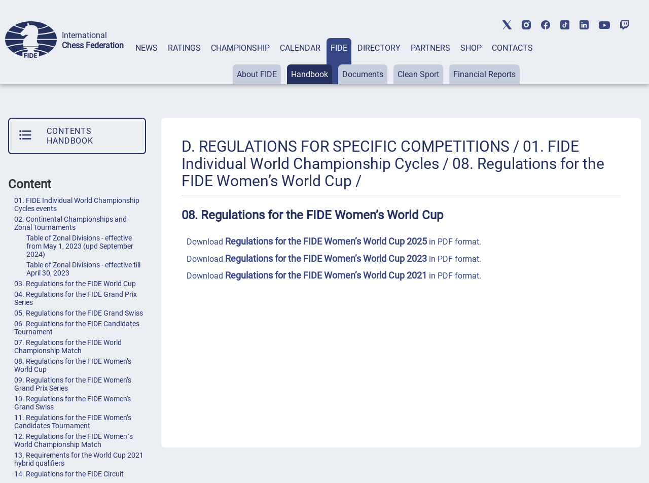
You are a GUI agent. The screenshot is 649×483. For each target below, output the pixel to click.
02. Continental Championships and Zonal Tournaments (70, 223)
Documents (362, 74)
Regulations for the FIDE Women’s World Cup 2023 (326, 258)
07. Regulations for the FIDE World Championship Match (68, 346)
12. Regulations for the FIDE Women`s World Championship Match (73, 440)
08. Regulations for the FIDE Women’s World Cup (72, 365)
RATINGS (184, 48)
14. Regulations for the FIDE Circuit (69, 474)
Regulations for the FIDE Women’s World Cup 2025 (326, 241)
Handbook (309, 74)
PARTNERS (430, 48)
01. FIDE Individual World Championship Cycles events (76, 204)
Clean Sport (418, 74)
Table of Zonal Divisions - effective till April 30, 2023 (83, 269)
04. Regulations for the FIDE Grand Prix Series (75, 298)
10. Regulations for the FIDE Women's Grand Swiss (72, 403)
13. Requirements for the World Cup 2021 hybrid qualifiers (78, 459)
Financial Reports (484, 74)
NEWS (146, 48)
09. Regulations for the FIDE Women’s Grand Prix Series (72, 384)
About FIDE (257, 74)
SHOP (471, 48)
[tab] (146, 61)
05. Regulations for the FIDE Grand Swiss (78, 313)
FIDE (339, 48)
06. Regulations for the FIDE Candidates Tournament (76, 328)
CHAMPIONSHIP (240, 48)
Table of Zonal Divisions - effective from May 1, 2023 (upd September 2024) (79, 246)
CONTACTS (512, 48)
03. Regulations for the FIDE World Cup (75, 284)
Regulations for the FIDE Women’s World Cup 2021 (326, 275)
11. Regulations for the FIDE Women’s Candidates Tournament (72, 421)
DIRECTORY (379, 48)
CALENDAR (300, 48)
